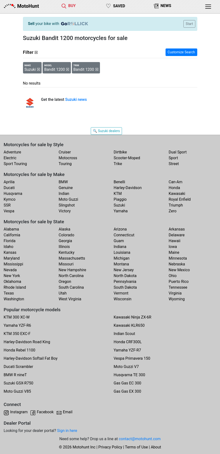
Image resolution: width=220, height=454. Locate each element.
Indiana (120, 246)
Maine (174, 252)
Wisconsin (123, 299)
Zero (172, 211)
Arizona (120, 229)
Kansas (10, 252)
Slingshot (67, 205)
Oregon (65, 281)
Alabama (11, 229)
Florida (9, 241)
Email (68, 412)
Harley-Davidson (128, 187)
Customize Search (181, 52)
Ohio (173, 275)
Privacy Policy (110, 447)
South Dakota (125, 287)
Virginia (175, 293)
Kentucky (66, 252)
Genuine (66, 187)
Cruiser (65, 152)
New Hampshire (72, 270)
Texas (9, 293)
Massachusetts (72, 258)
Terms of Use (136, 447)
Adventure (12, 152)
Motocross (68, 158)
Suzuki (119, 205)
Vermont (121, 293)
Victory (65, 211)
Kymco (9, 199)
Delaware (177, 235)
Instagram (19, 412)
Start (189, 24)
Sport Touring (15, 163)
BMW (63, 182)
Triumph (176, 205)
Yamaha (121, 211)
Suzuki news (76, 99)
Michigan (121, 258)
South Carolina (71, 287)
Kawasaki (177, 193)
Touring (65, 163)
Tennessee (178, 287)
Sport (173, 158)
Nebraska (177, 264)
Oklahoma (12, 281)
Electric (10, 158)
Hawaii (175, 241)
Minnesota (178, 258)
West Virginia (70, 299)
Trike (118, 163)
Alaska (64, 229)
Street (174, 163)
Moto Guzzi (68, 199)
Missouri (66, 264)
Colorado (66, 235)
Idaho (8, 246)
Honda (174, 187)
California (12, 235)
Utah (63, 293)
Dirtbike (120, 152)
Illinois (64, 246)
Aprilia (9, 182)
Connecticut (124, 235)
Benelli (119, 182)
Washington (14, 299)
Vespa (9, 211)
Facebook (45, 412)
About (156, 447)
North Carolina (71, 275)
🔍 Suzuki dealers (106, 131)
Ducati (9, 187)
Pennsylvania (125, 281)
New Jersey (124, 270)
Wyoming (177, 299)
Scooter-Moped (127, 158)
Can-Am (175, 182)
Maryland (12, 258)
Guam (119, 241)
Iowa (173, 246)
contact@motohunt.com (140, 439)
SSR (7, 205)
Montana (121, 264)
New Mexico (179, 270)
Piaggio (120, 199)
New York (12, 275)
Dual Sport (178, 152)
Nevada (10, 270)
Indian (64, 193)
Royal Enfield (180, 199)
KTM (118, 193)
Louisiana (122, 252)
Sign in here (67, 430)
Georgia (65, 241)
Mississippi (13, 264)
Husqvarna (13, 193)
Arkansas (177, 229)
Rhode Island (15, 287)
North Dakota (125, 275)
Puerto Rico (179, 281)
